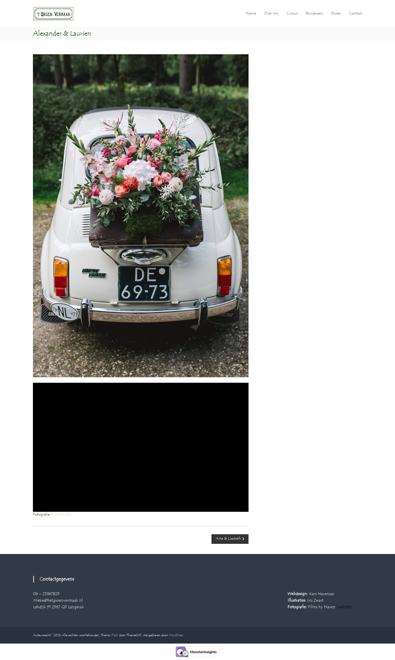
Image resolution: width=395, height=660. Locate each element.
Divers (336, 13)
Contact (355, 13)
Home (251, 13)
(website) (344, 607)
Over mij (271, 13)
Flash (114, 635)
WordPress (176, 635)
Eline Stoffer (61, 514)
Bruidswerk (314, 13)
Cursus (292, 13)
